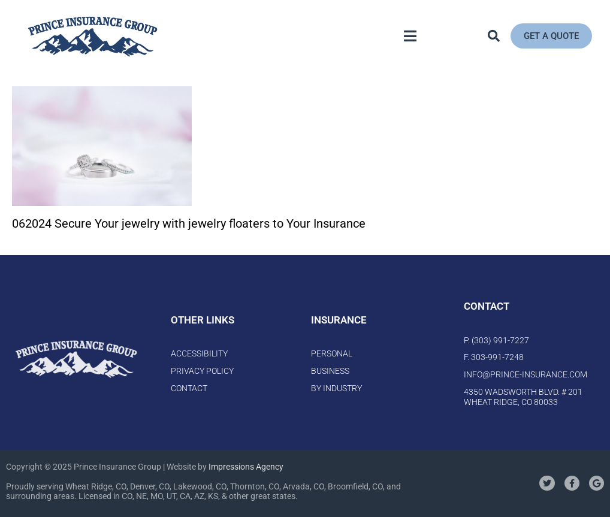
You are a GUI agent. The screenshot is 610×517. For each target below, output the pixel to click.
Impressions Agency (246, 466)
